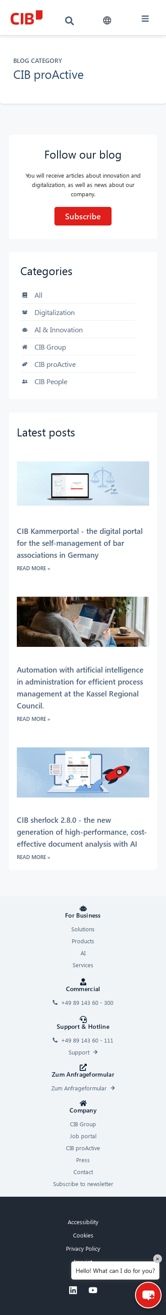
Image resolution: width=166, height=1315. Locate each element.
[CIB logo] (26, 17)
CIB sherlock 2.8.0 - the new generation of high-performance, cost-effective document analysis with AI (82, 832)
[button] (107, 20)
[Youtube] (93, 1290)
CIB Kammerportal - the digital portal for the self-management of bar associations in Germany (80, 543)
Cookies (83, 1235)
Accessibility (83, 1222)
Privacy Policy (83, 1248)
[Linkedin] (73, 1290)
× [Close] (157, 1258)
